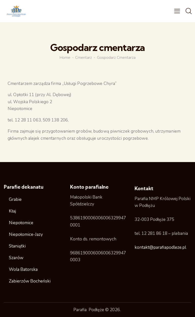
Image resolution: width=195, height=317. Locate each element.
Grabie (15, 199)
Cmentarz (83, 57)
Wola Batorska (23, 269)
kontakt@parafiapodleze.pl (160, 247)
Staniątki (17, 246)
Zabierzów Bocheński (30, 281)
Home (64, 57)
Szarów (16, 258)
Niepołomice (21, 223)
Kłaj (12, 211)
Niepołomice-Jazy (26, 234)
